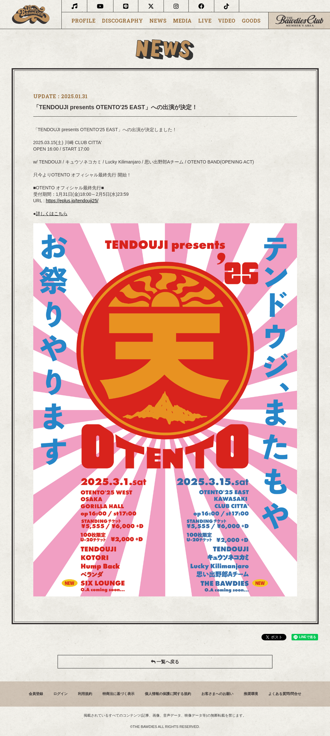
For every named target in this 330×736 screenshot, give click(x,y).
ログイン (60, 694)
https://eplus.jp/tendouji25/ (72, 200)
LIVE (204, 20)
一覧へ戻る (165, 661)
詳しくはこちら (52, 213)
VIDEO (226, 20)
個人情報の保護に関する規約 (168, 694)
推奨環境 (251, 694)
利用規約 (85, 694)
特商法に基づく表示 (118, 694)
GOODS (251, 20)
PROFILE (83, 20)
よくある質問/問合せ (284, 694)
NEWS (157, 20)
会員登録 (36, 694)
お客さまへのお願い (217, 694)
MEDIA (182, 20)
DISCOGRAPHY (122, 20)
